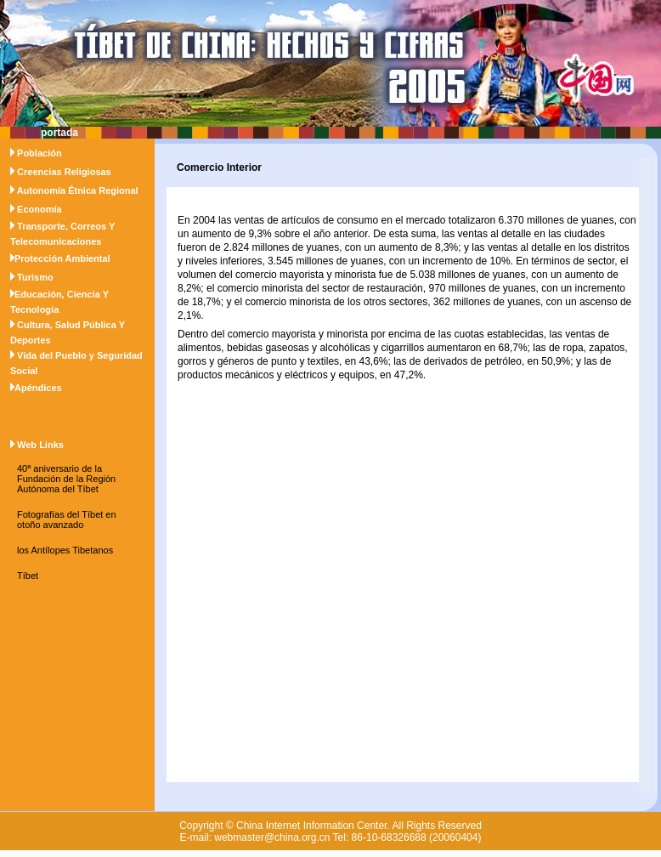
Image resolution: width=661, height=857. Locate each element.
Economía (39, 209)
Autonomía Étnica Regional (77, 190)
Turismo (35, 277)
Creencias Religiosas (64, 172)
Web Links (40, 445)
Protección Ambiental (62, 258)
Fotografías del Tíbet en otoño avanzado (66, 519)
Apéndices (38, 388)
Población (39, 153)
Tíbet (27, 575)
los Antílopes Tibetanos (65, 550)
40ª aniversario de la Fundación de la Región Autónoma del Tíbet (66, 478)
